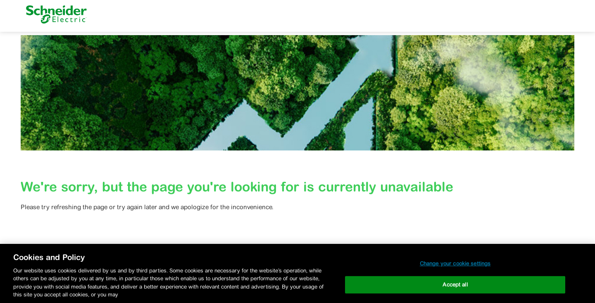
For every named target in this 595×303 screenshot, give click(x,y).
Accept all (455, 285)
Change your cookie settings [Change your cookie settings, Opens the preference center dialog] (455, 263)
